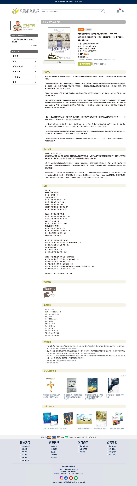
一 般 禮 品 (16, 77)
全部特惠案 (83, 449)
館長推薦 (54, 449)
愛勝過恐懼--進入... (101, 428)
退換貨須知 (80, 358)
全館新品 (54, 446)
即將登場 (54, 457)
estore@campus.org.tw (71, 469)
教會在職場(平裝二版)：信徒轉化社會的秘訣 (51, 396)
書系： (80, 51)
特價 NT (80, 54)
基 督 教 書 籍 (17, 66)
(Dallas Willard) (93, 44)
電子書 (88, 29)
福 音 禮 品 (16, 71)
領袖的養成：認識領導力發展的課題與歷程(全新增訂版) (73, 397)
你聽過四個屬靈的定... (84, 428)
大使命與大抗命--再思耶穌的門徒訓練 (23, 40)
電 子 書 (15, 56)
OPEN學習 (112, 455)
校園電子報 (112, 446)
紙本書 (81, 29)
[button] (73, 29)
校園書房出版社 (89, 49)
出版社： (81, 49)
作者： (80, 44)
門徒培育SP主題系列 (90, 51)
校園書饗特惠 (84, 446)
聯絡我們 (24, 449)
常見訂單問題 (71, 348)
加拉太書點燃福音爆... (51, 428)
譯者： (80, 46)
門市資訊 (24, 452)
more (122, 375)
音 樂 (14, 82)
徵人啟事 (24, 455)
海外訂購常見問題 (69, 360)
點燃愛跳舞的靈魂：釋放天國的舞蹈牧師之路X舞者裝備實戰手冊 (94, 397)
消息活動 (24, 457)
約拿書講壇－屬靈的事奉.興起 (115, 396)
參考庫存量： (82, 57)
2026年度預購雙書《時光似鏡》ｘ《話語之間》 (69, 2)
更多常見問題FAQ (52, 363)
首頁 (44, 22)
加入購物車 (84, 63)
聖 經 (14, 61)
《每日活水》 (113, 449)
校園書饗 (54, 455)
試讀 (59, 62)
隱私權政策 (25, 460)
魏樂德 (85, 44)
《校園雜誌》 (113, 452)
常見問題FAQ (26, 446)
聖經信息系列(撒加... (117, 428)
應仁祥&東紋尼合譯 (89, 46)
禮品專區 (54, 452)
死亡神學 (63, 428)
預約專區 (82, 452)
